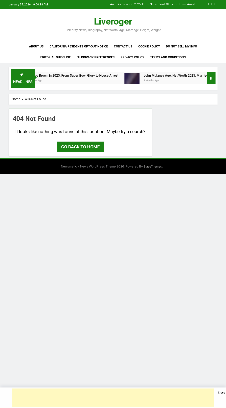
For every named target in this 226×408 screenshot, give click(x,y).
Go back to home (80, 146)
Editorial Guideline (55, 57)
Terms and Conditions (168, 57)
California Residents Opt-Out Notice (79, 46)
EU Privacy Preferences (96, 57)
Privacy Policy (132, 57)
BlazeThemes (153, 166)
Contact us (123, 46)
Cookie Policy (149, 46)
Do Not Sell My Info (181, 46)
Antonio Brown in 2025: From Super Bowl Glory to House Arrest (152, 4)
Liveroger (113, 21)
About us (36, 46)
